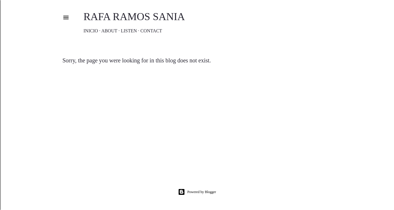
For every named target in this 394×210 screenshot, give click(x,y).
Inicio (90, 30)
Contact (151, 30)
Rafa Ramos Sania (134, 16)
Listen (129, 30)
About (109, 30)
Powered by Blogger (197, 191)
